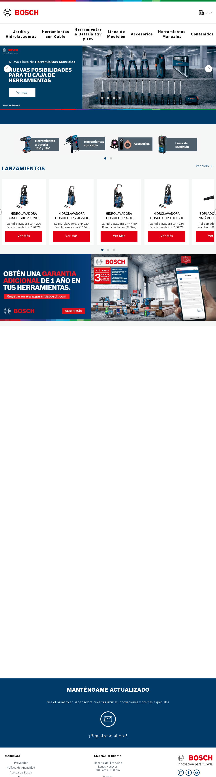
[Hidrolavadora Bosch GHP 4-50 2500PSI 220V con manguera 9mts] (119, 212)
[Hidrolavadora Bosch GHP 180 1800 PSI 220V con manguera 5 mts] (167, 212)
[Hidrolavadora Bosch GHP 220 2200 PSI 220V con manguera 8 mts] (71, 212)
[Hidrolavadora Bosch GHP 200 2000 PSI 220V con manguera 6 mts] (24, 212)
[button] (97, 98)
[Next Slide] (208, 69)
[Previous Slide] (7, 69)
